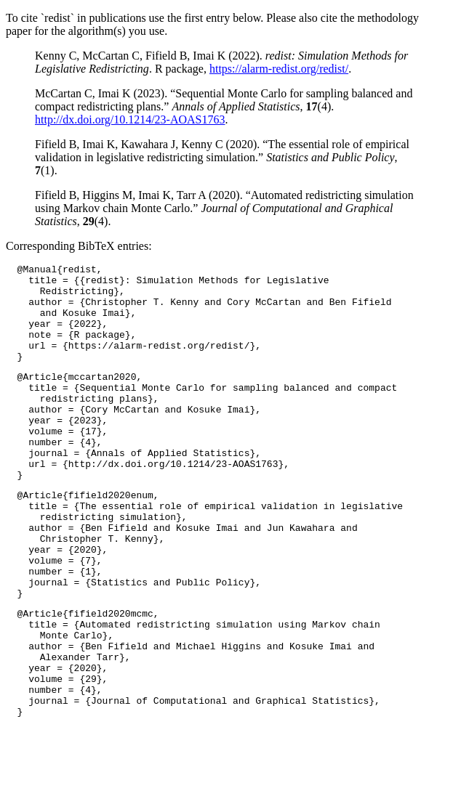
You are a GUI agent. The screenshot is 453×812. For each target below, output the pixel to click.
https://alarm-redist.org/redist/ (278, 68)
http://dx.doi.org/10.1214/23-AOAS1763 (130, 119)
